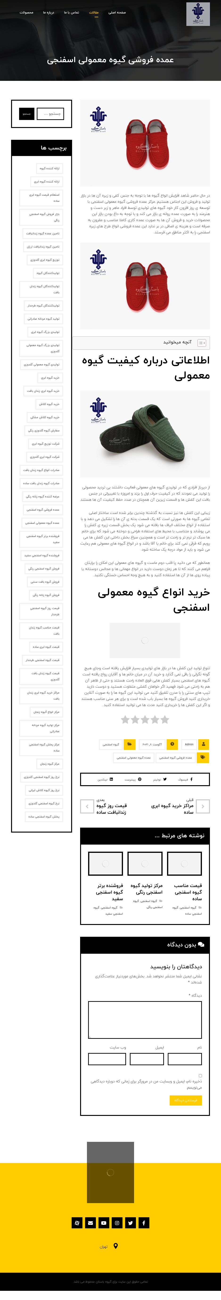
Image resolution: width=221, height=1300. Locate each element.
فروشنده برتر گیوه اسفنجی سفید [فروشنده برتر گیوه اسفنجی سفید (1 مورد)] (42, 539)
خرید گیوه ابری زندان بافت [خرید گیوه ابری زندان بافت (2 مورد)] (43, 391)
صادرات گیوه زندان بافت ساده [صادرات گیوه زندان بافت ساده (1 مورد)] (41, 483)
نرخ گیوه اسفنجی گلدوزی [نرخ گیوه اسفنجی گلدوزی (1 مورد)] (44, 803)
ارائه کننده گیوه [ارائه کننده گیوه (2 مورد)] (49, 168)
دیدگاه (195, 1005)
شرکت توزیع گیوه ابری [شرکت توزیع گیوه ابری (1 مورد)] (45, 444)
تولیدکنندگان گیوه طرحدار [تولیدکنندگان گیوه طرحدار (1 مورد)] (43, 306)
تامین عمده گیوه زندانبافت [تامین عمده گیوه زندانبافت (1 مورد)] (42, 233)
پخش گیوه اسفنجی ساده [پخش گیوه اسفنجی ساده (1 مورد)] (44, 817)
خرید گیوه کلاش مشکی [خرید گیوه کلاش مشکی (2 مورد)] (44, 417)
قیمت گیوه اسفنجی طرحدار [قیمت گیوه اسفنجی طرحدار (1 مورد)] (42, 660)
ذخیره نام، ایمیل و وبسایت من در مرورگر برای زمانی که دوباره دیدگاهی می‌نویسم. (146, 1094)
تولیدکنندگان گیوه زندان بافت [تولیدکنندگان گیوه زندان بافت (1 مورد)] (44, 289)
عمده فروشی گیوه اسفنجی (175, 758)
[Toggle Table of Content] (199, 343)
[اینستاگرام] (119, 1234)
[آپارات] (69, 1234)
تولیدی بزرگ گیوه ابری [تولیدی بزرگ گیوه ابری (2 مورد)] (45, 332)
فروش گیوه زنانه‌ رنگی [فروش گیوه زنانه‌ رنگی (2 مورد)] (46, 595)
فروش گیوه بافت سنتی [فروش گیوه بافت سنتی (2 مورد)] (45, 582)
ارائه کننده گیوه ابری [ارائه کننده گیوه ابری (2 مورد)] (46, 182)
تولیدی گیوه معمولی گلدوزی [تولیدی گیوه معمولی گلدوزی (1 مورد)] (41, 365)
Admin (189, 745)
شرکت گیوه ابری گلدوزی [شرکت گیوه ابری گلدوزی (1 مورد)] (44, 457)
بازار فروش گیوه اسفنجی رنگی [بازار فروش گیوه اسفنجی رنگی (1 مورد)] (44, 217)
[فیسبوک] (152, 1234)
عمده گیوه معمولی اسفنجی (134, 758)
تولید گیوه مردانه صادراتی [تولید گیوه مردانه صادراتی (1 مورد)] (43, 319)
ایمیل (160, 1057)
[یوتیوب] (102, 1234)
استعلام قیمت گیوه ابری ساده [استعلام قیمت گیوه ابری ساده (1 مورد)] (44, 198)
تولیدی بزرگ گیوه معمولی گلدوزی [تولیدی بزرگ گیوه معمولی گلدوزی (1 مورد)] (42, 348)
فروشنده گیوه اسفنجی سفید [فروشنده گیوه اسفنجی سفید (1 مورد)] (41, 555)
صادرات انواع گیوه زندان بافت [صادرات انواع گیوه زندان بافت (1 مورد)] (41, 470)
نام (199, 1057)
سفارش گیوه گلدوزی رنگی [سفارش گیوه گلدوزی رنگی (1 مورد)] (43, 431)
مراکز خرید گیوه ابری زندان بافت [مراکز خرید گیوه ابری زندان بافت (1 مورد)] (43, 696)
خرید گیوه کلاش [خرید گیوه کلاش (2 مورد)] (49, 404)
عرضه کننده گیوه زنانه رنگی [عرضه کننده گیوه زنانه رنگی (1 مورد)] (42, 497)
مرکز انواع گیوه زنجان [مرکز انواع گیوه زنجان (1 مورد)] (46, 712)
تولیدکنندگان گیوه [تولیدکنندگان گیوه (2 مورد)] (48, 273)
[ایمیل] (86, 1234)
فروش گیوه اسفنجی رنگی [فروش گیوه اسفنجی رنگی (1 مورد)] (43, 569)
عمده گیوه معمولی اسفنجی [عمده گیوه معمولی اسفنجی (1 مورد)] (42, 523)
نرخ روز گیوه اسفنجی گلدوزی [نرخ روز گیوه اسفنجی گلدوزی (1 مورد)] (41, 777)
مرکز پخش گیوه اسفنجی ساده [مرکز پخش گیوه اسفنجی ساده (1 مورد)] (44, 748)
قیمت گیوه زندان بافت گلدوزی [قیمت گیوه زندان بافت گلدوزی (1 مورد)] (45, 676)
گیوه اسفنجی (111, 745)
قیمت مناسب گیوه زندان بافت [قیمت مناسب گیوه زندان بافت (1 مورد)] (44, 631)
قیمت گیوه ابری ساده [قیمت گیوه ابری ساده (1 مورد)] (46, 647)
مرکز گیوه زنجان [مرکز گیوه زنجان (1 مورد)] (49, 764)
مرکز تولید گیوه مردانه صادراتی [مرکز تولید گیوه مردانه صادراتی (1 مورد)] (45, 728)
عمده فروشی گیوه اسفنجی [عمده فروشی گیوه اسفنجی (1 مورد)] (43, 510)
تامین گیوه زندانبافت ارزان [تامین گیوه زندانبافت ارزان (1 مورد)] (43, 247)
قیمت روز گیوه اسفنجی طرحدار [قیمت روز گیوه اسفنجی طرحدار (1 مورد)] (44, 611)
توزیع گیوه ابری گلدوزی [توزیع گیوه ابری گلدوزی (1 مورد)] (44, 260)
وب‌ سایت (118, 1057)
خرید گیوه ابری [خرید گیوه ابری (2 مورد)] (50, 378)
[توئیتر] (135, 1234)
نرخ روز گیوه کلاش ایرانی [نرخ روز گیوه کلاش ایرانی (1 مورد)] (44, 790)
